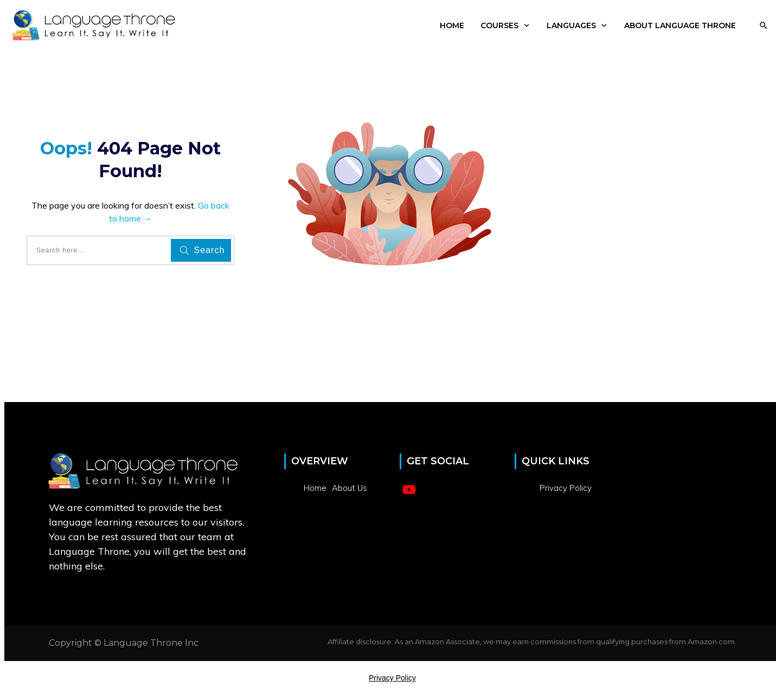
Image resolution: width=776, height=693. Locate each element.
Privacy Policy (392, 677)
